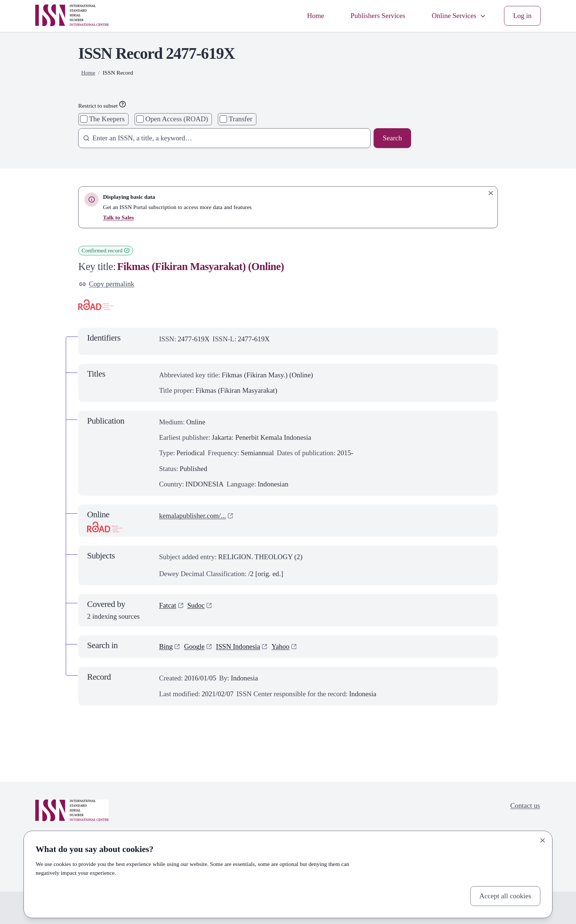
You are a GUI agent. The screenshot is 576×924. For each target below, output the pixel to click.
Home (315, 15)
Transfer (240, 119)
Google (194, 646)
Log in (522, 15)
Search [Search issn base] (392, 138)
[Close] (542, 840)
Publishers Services (377, 15)
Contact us (525, 805)
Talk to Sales (118, 217)
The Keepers (107, 119)
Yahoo (280, 646)
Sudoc (196, 605)
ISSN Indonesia (238, 646)
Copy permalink (106, 284)
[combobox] (222, 138)
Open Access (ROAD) (176, 119)
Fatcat (167, 605)
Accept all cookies (505, 896)
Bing (166, 646)
